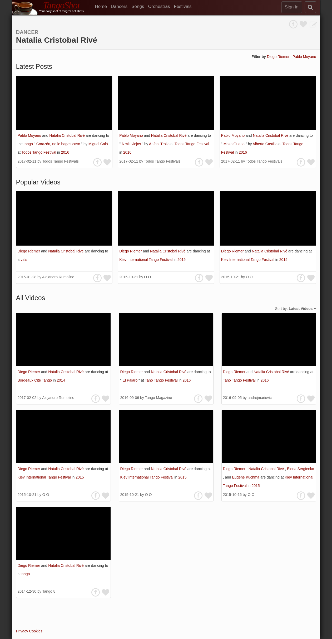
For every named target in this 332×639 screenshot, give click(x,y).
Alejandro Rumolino (58, 277)
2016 (65, 152)
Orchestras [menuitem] (159, 6)
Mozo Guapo (235, 144)
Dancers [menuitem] (119, 6)
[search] (310, 7)
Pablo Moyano (304, 57)
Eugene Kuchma (246, 477)
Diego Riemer (278, 57)
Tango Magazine (158, 398)
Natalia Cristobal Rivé (67, 135)
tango (29, 144)
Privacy (22, 631)
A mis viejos (131, 144)
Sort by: (295, 308)
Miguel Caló (98, 144)
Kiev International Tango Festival (146, 259)
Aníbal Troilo (160, 144)
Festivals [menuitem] (183, 6)
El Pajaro (130, 380)
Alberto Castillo (266, 144)
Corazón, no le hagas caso (58, 144)
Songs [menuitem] (137, 6)
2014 (61, 380)
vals (24, 259)
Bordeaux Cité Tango (35, 380)
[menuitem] (103, 6)
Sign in (292, 6)
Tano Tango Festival (162, 380)
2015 (181, 259)
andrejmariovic (260, 398)
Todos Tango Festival (39, 152)
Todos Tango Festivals (60, 161)
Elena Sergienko (300, 469)
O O (147, 277)
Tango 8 (48, 591)
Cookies (35, 631)
